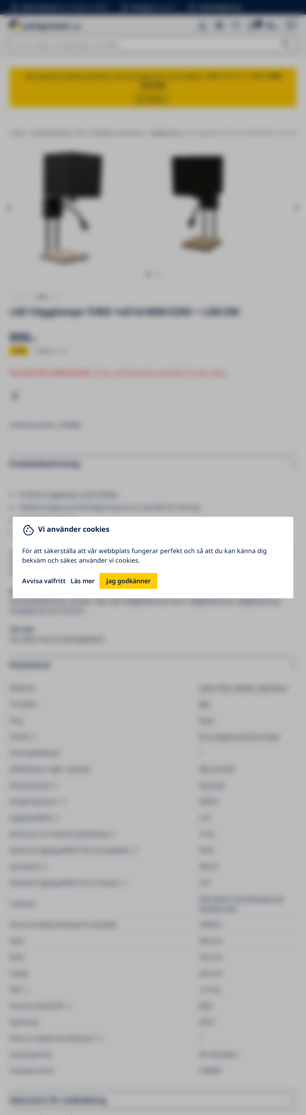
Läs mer (83, 581)
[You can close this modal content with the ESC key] (153, 557)
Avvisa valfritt (44, 581)
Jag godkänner (128, 581)
